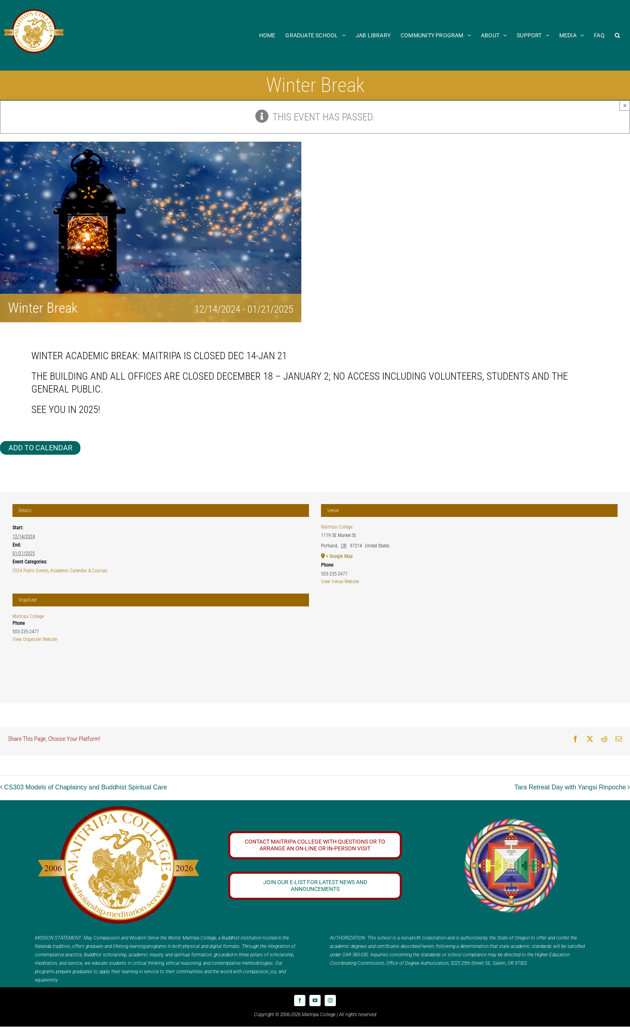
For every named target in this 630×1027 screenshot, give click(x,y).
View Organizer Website (34, 639)
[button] (617, 35)
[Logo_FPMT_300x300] (511, 820)
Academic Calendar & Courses (78, 570)
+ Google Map (339, 556)
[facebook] (299, 1000)
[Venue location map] (469, 646)
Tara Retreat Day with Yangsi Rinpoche (570, 787)
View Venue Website (340, 581)
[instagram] (330, 1000)
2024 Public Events (30, 570)
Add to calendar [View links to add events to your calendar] (40, 447)
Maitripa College (28, 616)
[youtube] (315, 1000)
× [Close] (625, 105)
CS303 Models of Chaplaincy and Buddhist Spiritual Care (85, 787)
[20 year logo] (118, 809)
